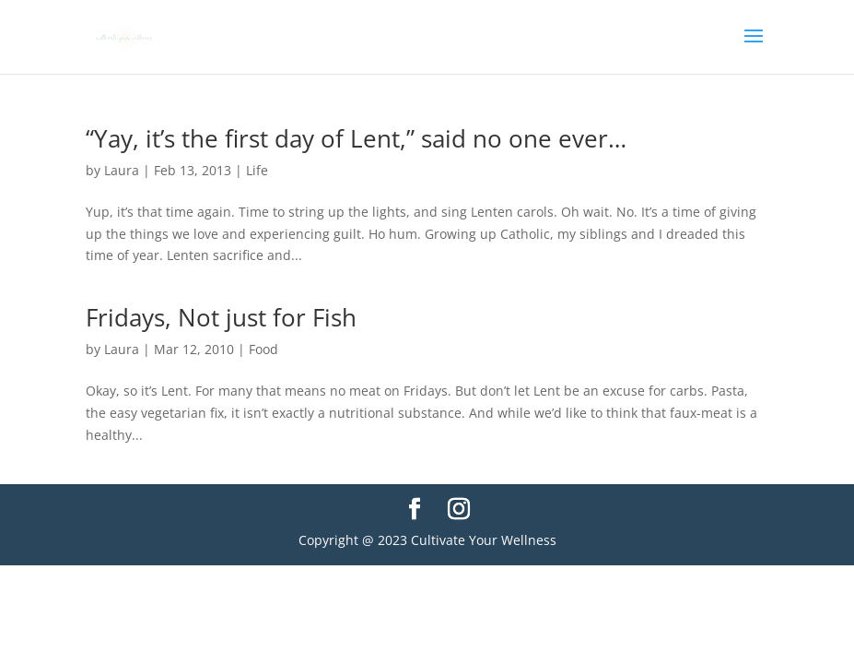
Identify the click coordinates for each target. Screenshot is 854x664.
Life (257, 170)
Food (263, 349)
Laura (121, 170)
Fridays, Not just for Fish (221, 317)
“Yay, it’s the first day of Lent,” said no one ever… (356, 138)
